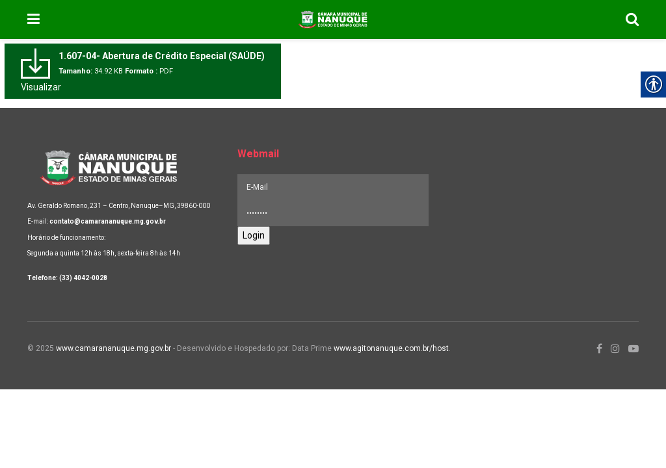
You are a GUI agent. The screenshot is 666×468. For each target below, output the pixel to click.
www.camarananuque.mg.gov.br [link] (113, 348)
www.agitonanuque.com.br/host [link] (391, 348)
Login (254, 235)
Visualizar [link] (41, 87)
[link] (33, 19)
